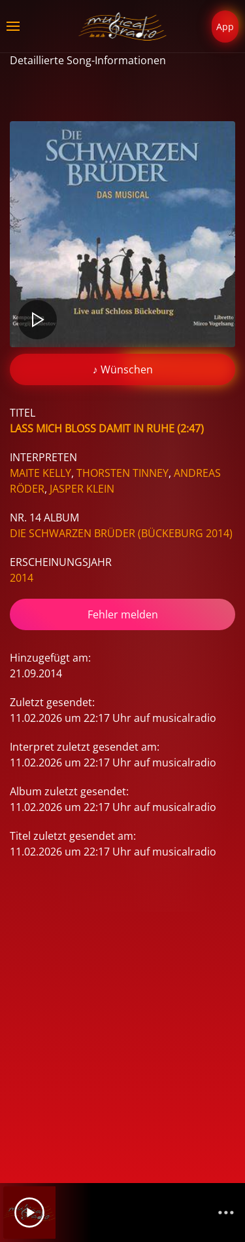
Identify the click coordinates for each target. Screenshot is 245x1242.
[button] (13, 26)
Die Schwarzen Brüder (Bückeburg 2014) (121, 533)
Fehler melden (123, 614)
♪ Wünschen (123, 369)
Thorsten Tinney (122, 473)
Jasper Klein (82, 488)
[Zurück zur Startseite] (122, 26)
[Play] (29, 1212)
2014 (21, 578)
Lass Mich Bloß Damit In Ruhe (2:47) (107, 428)
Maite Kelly (40, 473)
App (225, 26)
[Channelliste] (226, 1212)
